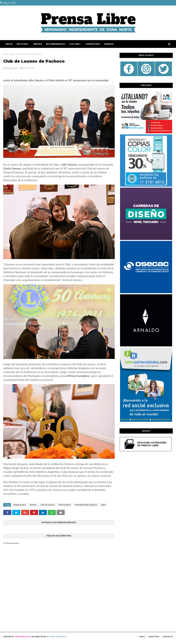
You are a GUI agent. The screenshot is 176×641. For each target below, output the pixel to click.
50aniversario (19, 504)
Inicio (5, 54)
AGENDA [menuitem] (108, 43)
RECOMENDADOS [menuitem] (55, 43)
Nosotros (154, 636)
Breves (33, 504)
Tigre (12, 54)
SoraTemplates (22, 636)
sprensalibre (11, 68)
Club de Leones (47, 504)
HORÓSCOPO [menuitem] (93, 43)
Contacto (168, 636)
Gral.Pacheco (65, 504)
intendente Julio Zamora (86, 504)
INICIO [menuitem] (9, 43)
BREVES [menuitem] (38, 43)
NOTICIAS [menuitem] (22, 43)
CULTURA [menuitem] (74, 43)
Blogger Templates (56, 636)
